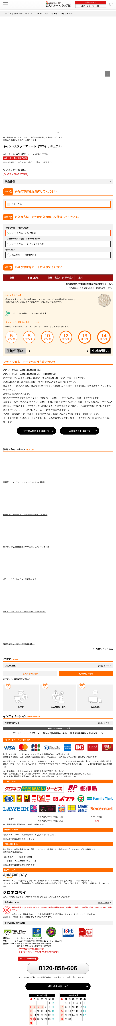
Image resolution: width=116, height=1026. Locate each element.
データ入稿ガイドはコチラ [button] (36, 431)
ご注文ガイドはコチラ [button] (79, 431)
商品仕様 (10, 181)
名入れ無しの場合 (85, 674)
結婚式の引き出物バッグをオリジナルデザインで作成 (58, 501)
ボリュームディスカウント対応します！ (58, 565)
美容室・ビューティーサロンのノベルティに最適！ (58, 468)
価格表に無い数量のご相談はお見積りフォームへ (89, 284)
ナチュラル (14, 204)
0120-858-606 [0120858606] (58, 968)
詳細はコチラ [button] (103, 666)
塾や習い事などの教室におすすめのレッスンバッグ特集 (58, 533)
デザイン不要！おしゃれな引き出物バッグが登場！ (58, 597)
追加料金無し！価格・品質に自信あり (58, 630)
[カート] (110, 4)
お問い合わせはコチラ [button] (58, 986)
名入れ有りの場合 (30, 674)
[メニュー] (5, 4)
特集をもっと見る (104, 649)
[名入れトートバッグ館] (58, 4)
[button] (107, 74)
